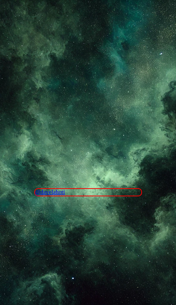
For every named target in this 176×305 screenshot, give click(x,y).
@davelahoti (50, 192)
